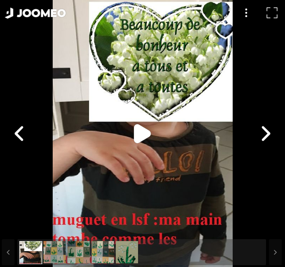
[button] (19, 228)
